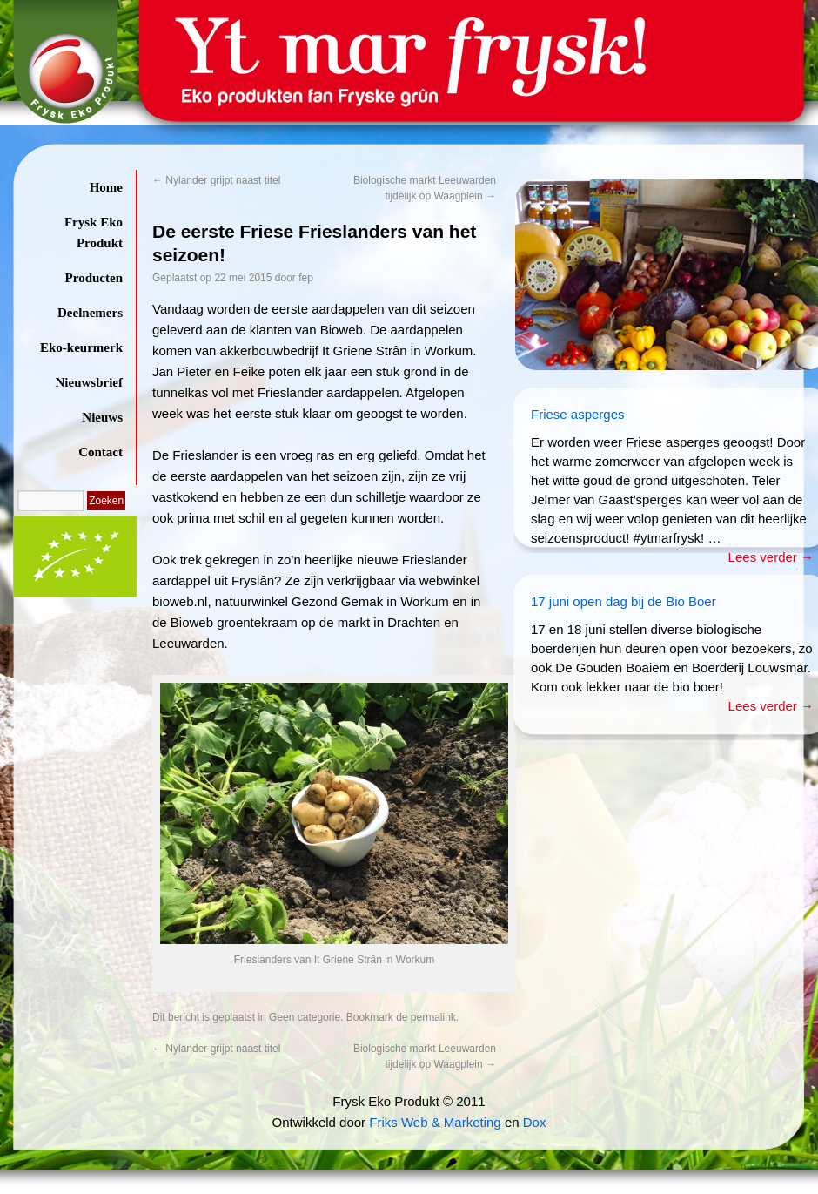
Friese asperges (578, 414)
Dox (534, 1122)
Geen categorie (304, 1017)
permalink (433, 1017)
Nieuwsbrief (90, 382)
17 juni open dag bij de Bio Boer (623, 601)
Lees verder (771, 557)
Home (106, 187)
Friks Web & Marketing (434, 1122)
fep (305, 278)
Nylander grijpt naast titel (216, 180)
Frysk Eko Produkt (93, 232)
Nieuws (102, 417)
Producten (94, 278)
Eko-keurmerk (81, 347)
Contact (100, 452)
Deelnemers (90, 313)
